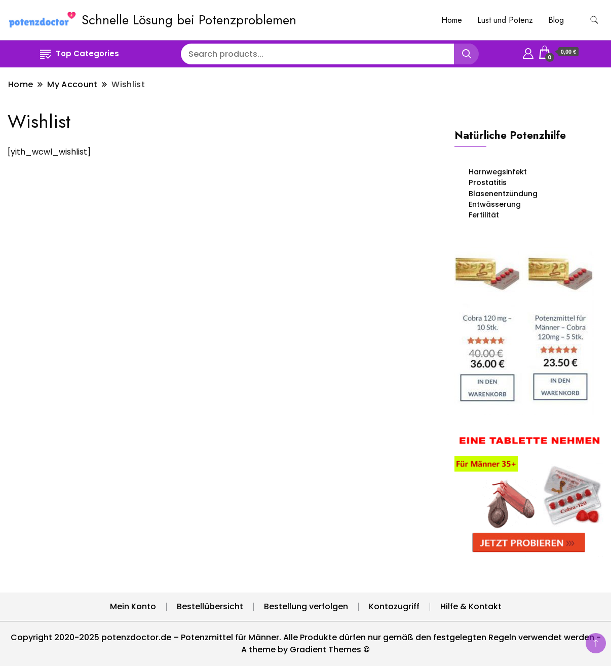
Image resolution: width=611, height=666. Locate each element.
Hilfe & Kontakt (471, 606)
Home (451, 20)
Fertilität (484, 215)
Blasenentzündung (503, 194)
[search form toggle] (594, 20)
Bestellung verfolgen (306, 606)
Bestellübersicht (210, 606)
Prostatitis (488, 182)
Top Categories (79, 53)
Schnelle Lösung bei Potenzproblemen (189, 19)
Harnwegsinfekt (498, 172)
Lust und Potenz (505, 20)
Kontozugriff (394, 606)
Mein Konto (133, 606)
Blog (556, 20)
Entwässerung (495, 204)
